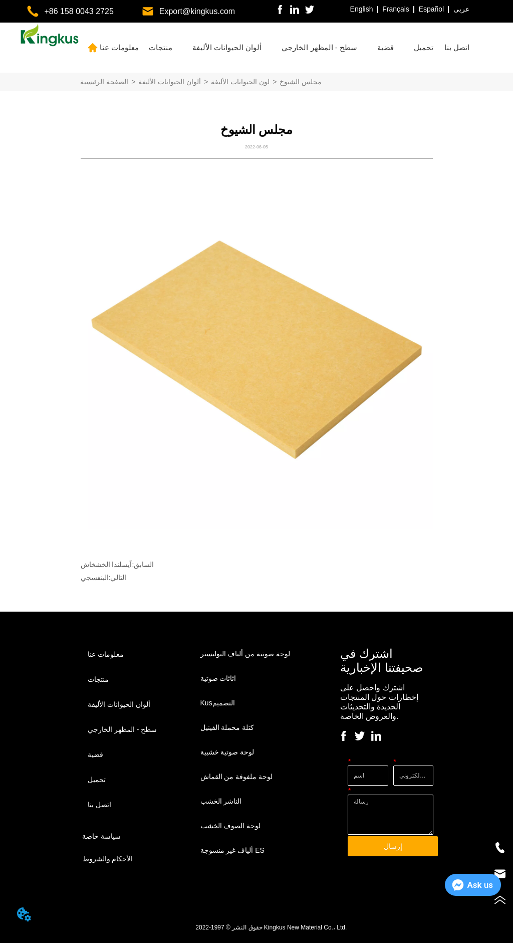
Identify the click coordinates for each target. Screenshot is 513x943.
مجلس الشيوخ (301, 82)
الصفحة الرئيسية (104, 82)
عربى (461, 9)
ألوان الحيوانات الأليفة (169, 82)
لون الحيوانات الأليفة (240, 82)
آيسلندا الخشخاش (106, 564)
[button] (160, 48)
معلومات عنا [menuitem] (119, 47)
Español (431, 9)
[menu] (285, 47)
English (361, 9)
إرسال (393, 846)
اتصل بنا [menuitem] (456, 47)
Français (395, 9)
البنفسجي (95, 578)
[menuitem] (160, 47)
